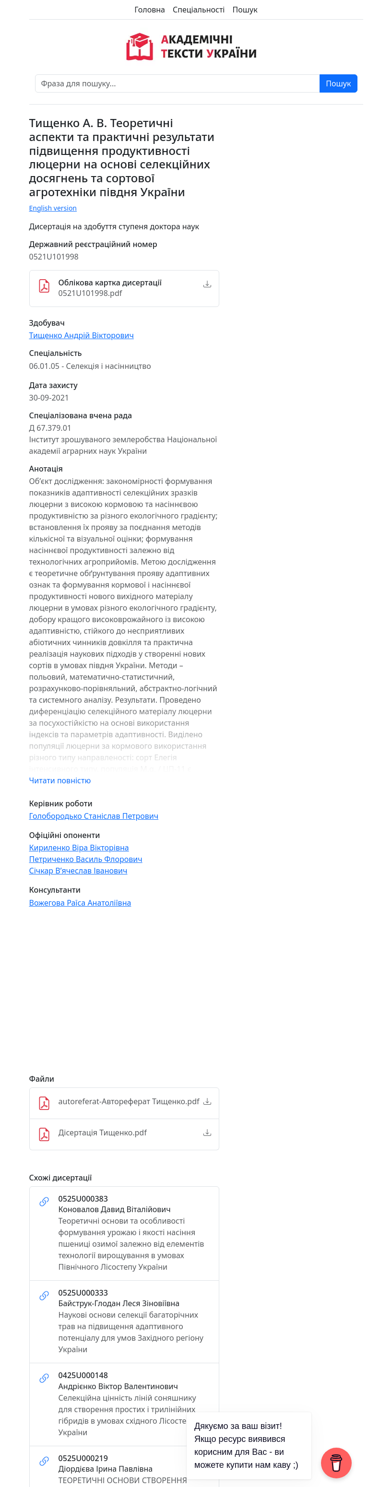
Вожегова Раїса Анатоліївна (80, 902)
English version (53, 207)
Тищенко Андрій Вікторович (81, 335)
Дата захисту (53, 385)
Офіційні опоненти (64, 835)
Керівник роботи (61, 803)
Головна (149, 9)
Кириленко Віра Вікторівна (79, 847)
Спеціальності (199, 9)
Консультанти (55, 890)
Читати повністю (60, 780)
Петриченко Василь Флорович (86, 859)
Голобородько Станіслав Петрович (94, 816)
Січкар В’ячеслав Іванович (78, 870)
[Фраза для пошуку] (178, 83)
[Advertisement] (124, 995)
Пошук (244, 9)
